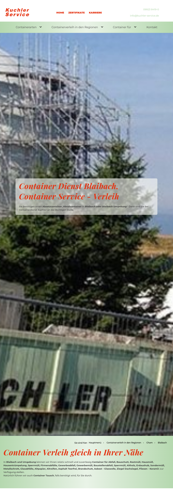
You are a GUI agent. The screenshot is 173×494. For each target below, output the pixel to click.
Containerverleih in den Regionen (76, 27)
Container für (122, 27)
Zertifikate (76, 10)
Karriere (95, 10)
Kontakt (151, 27)
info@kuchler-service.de (144, 14)
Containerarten (28, 27)
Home (60, 10)
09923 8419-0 (151, 7)
